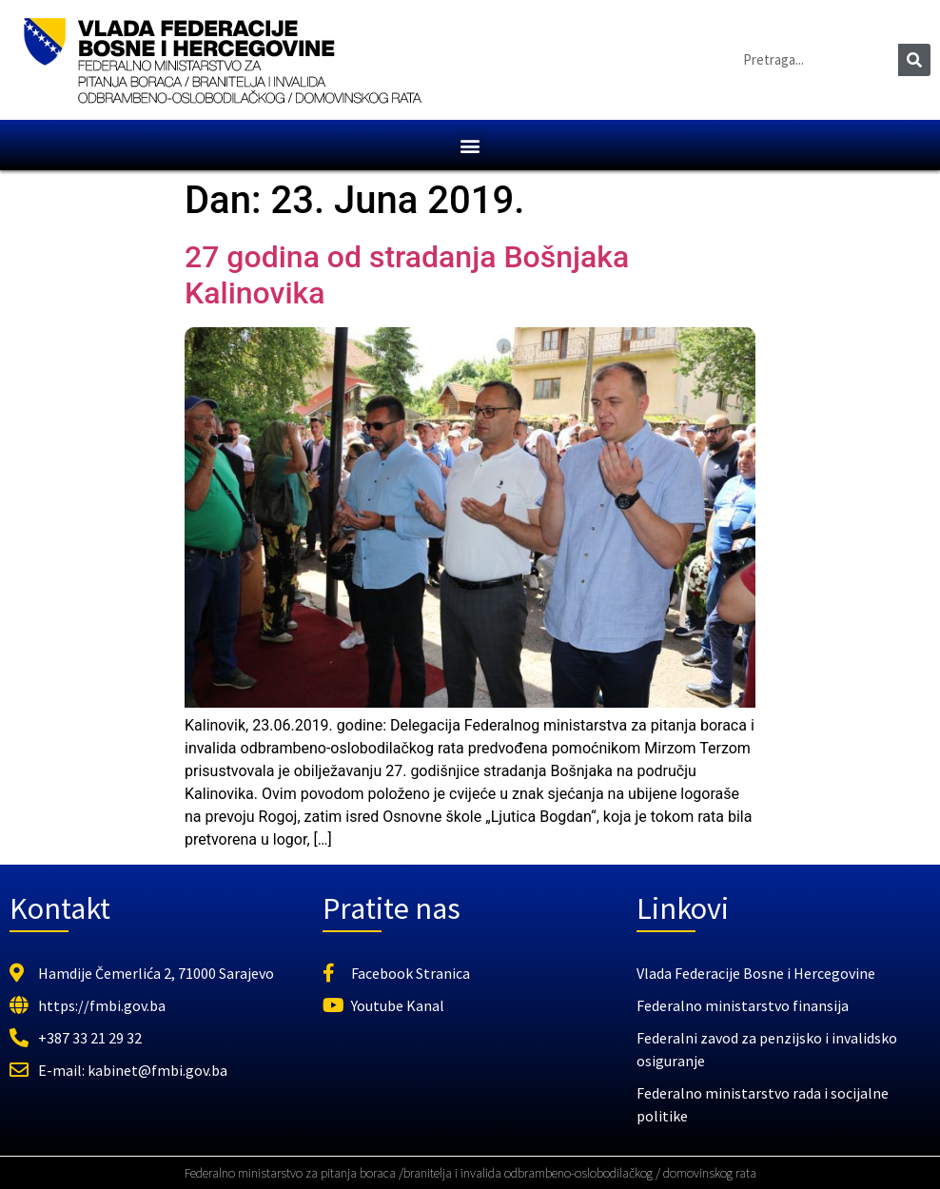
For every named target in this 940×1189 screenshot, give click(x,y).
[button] (470, 145)
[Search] (914, 60)
